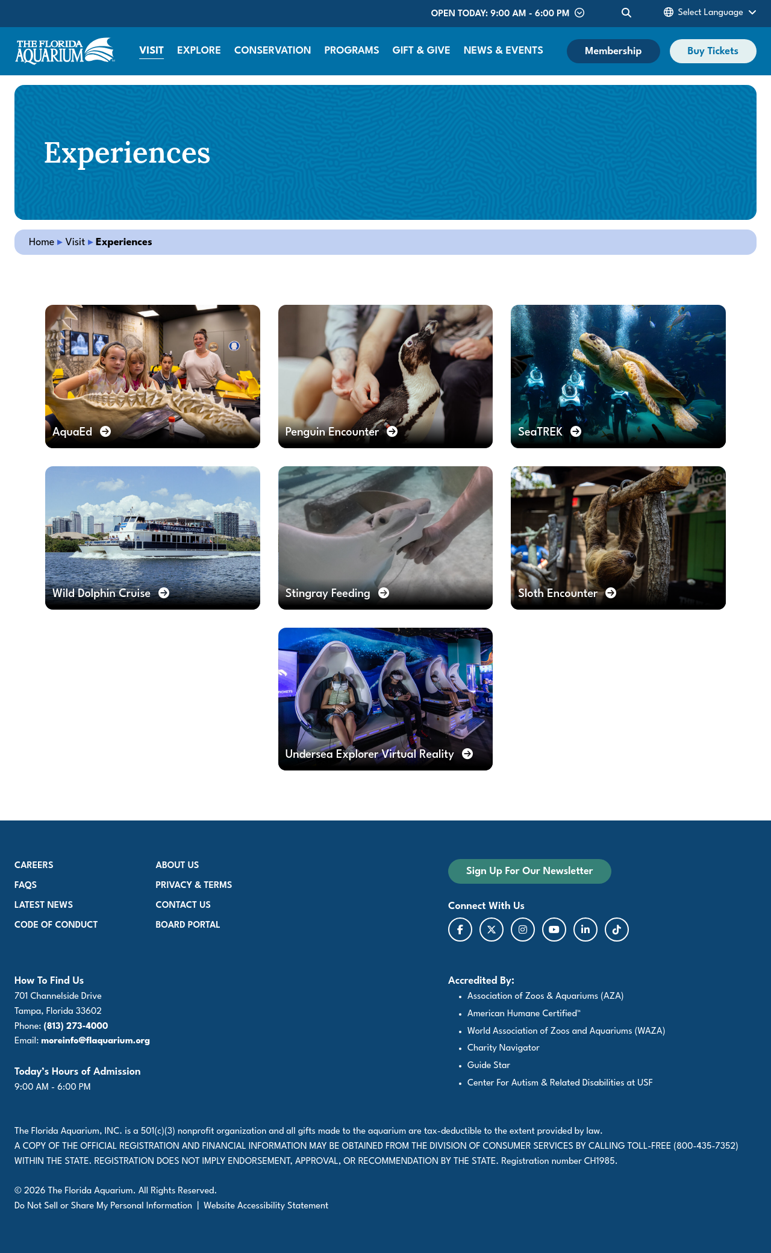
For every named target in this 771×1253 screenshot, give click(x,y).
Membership (613, 51)
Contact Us (183, 905)
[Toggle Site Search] (626, 13)
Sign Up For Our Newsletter (529, 871)
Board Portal (188, 925)
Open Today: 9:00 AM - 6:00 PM (507, 13)
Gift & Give (422, 51)
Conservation (272, 51)
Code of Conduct (56, 925)
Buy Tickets (713, 51)
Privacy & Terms (194, 885)
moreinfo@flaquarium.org (95, 1041)
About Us (177, 865)
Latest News (43, 905)
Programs (352, 51)
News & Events (503, 51)
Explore (199, 51)
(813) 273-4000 (76, 1026)
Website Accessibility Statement (266, 1206)
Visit (151, 51)
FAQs (25, 885)
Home (41, 242)
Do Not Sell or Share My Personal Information (103, 1206)
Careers (34, 865)
